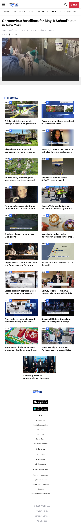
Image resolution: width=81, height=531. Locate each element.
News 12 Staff (7, 30)
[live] (74, 5)
